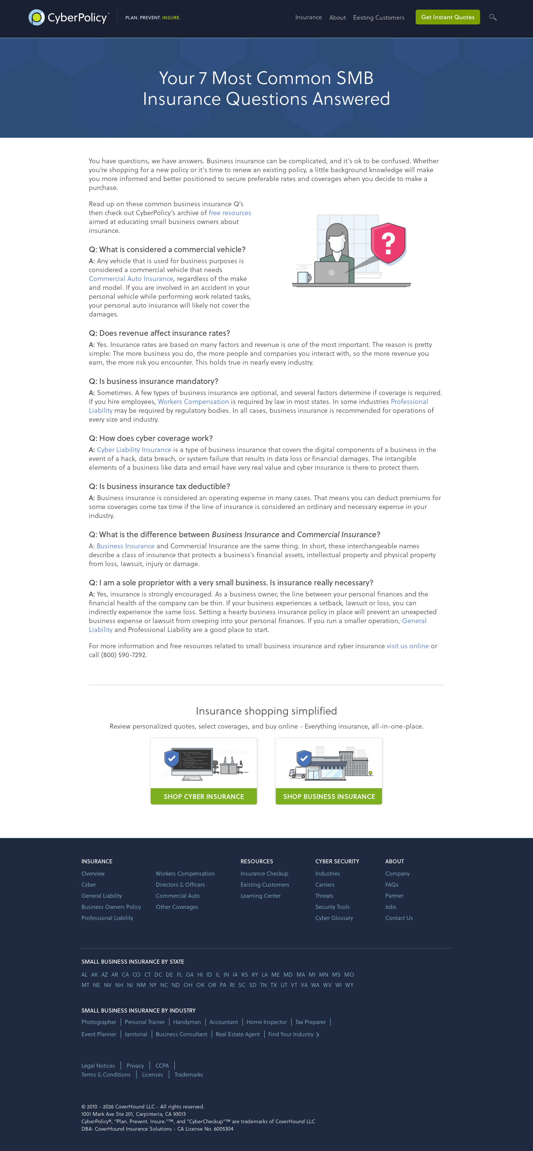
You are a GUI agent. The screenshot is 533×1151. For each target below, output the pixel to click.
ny (153, 985)
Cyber (88, 884)
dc (158, 974)
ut (284, 985)
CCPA (162, 1065)
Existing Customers (379, 17)
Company (397, 873)
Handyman (187, 1022)
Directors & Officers (180, 884)
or (212, 985)
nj (130, 985)
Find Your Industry (291, 1034)
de (169, 974)
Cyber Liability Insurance (134, 449)
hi (200, 974)
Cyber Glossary (334, 918)
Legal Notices (98, 1065)
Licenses (152, 1074)
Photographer (98, 1022)
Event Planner (98, 1034)
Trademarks (189, 1074)
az (104, 974)
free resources (230, 212)
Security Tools (332, 907)
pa (223, 985)
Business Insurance (126, 546)
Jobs (390, 907)
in (226, 974)
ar (114, 974)
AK (94, 974)
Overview (93, 873)
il (218, 974)
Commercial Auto (178, 895)
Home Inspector (267, 1022)
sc (241, 985)
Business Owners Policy (111, 907)
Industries (327, 873)
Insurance (308, 17)
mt (85, 985)
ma (300, 974)
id (209, 974)
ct (147, 974)
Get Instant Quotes (448, 17)
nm (141, 985)
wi (338, 985)
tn (263, 985)
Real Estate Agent (238, 1034)
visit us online (408, 645)
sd (253, 985)
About (337, 17)
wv (327, 985)
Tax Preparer (310, 1022)
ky (255, 974)
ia (235, 974)
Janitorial (136, 1034)
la (265, 974)
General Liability (101, 895)
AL (84, 974)
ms (336, 974)
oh (188, 985)
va (304, 985)
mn (323, 974)
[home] (104, 16)
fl (179, 974)
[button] (312, 20)
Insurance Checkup (264, 873)
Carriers (325, 884)
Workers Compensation (193, 401)
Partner (394, 895)
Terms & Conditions (106, 1074)
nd (176, 985)
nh (119, 985)
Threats (324, 895)
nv (107, 985)
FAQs (392, 884)
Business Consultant (181, 1034)
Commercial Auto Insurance (131, 278)
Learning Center (261, 895)
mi (312, 974)
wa (315, 985)
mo (349, 974)
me (275, 974)
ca (125, 974)
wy (349, 985)
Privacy (135, 1065)
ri (232, 985)
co (137, 974)
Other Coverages (177, 907)
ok (200, 985)
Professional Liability (107, 918)
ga (190, 974)
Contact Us (399, 918)
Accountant (223, 1022)
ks (244, 974)
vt (294, 985)
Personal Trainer (145, 1022)
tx (274, 985)
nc (164, 985)
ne (96, 985)
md (288, 974)
